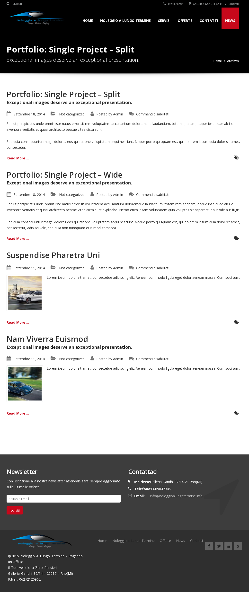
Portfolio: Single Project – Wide (65, 174)
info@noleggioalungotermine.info (176, 496)
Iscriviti (15, 510)
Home (88, 20)
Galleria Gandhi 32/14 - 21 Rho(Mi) (214, 4)
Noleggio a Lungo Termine (125, 20)
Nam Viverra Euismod (47, 339)
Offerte (185, 20)
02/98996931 (173, 4)
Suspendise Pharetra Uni (53, 255)
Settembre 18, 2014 (29, 114)
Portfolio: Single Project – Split (63, 94)
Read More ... (18, 158)
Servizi (164, 20)
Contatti (209, 20)
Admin (118, 114)
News (230, 20)
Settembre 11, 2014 (29, 268)
